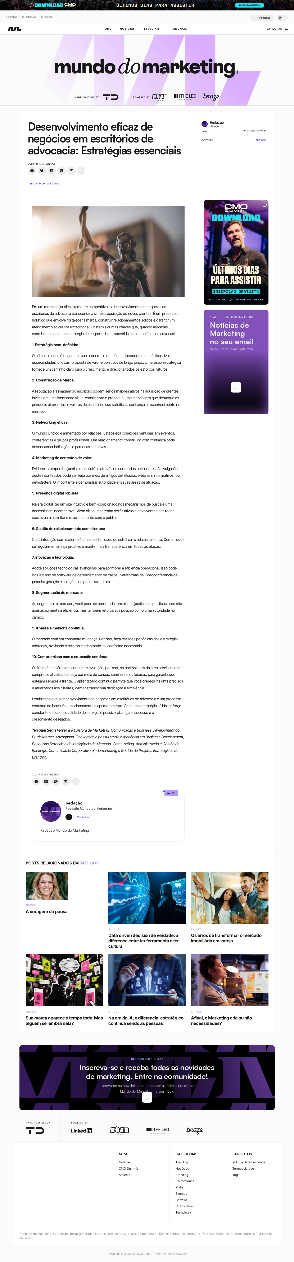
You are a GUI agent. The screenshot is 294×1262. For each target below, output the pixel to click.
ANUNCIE (180, 28)
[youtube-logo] (42, 1154)
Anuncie (124, 1175)
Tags (235, 1175)
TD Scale (46, 17)
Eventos (11, 17)
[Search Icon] (262, 18)
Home (107, 28)
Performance (185, 1181)
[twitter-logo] (28, 1154)
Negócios (182, 1168)
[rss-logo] (48, 1154)
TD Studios (28, 17)
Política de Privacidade (248, 1162)
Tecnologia (183, 1212)
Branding (182, 1175)
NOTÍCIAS (127, 28)
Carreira (181, 1200)
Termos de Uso (243, 1168)
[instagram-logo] (21, 1154)
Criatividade (184, 1206)
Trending (182, 1162)
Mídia (179, 1187)
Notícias (125, 1162)
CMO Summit (128, 1168)
